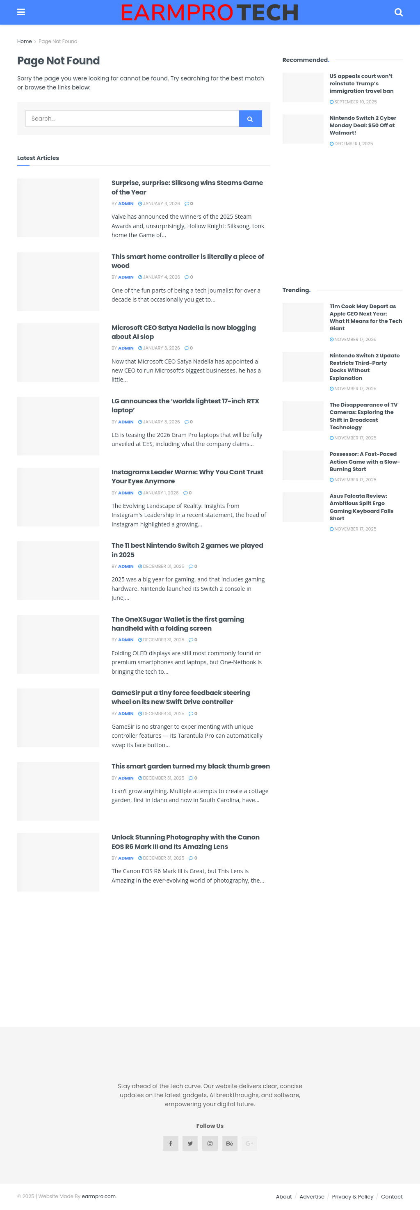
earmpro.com (99, 1196)
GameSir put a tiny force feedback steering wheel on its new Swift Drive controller (181, 697)
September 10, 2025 (353, 101)
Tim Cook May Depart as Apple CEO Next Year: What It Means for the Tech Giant (366, 317)
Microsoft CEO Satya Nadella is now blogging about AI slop (184, 332)
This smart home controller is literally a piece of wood (188, 261)
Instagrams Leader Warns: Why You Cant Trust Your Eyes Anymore (187, 476)
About (284, 1197)
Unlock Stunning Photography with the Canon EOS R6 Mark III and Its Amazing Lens (186, 842)
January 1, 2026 (158, 492)
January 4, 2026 (159, 203)
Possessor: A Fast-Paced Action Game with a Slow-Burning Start (365, 461)
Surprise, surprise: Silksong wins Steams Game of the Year (187, 187)
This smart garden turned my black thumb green (191, 766)
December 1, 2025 (351, 143)
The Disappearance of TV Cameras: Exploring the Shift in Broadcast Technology (364, 416)
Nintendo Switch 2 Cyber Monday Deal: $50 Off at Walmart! (363, 125)
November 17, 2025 (353, 339)
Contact (392, 1197)
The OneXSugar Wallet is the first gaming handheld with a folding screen (178, 624)
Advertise (311, 1197)
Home (24, 41)
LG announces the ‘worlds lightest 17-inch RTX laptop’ (185, 405)
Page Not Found (58, 41)
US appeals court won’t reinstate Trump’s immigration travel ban (362, 83)
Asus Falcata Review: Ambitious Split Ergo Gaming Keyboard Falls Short (362, 507)
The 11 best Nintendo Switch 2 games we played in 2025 (187, 550)
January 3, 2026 (159, 348)
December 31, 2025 (161, 566)
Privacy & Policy (353, 1197)
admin (126, 203)
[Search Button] (250, 118)
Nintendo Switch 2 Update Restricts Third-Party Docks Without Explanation (365, 367)
